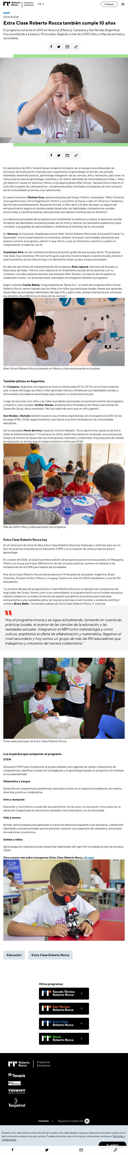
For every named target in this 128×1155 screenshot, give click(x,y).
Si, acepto (112, 1145)
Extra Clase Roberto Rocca (50, 955)
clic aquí (89, 857)
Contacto (43, 1121)
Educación (14, 955)
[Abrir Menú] (123, 4)
